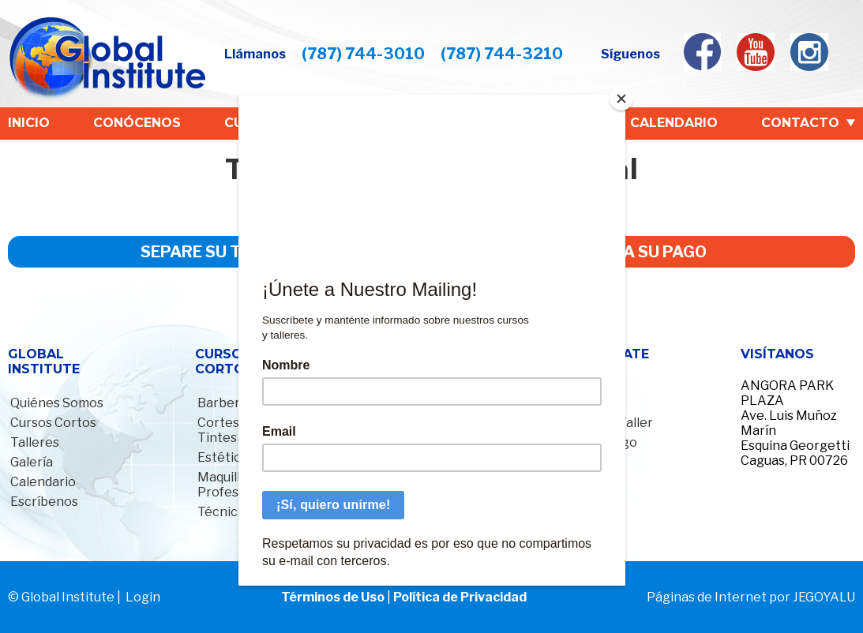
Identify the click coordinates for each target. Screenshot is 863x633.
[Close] (621, 98)
